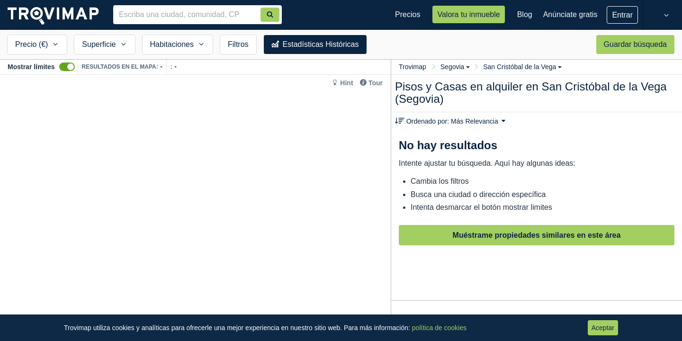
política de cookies (439, 328)
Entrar (622, 15)
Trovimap (412, 67)
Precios (407, 14)
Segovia (455, 67)
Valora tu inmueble (468, 14)
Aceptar (603, 328)
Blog (524, 14)
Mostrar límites (31, 67)
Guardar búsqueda (635, 44)
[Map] (195, 208)
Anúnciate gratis (570, 14)
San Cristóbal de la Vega (522, 67)
